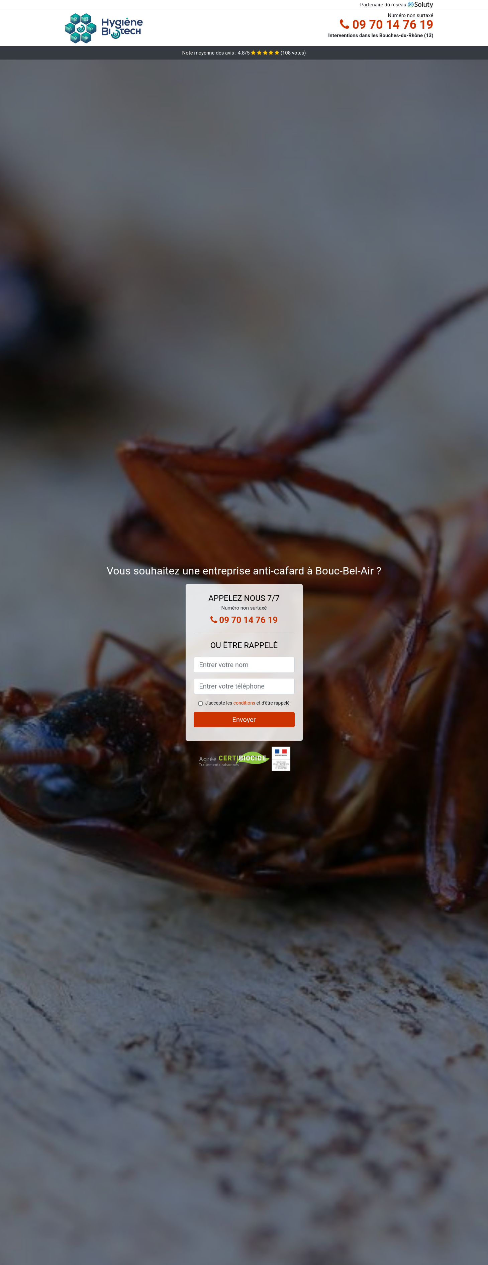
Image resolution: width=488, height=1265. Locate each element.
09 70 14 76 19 (386, 25)
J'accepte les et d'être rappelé (247, 703)
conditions (244, 703)
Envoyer (244, 720)
